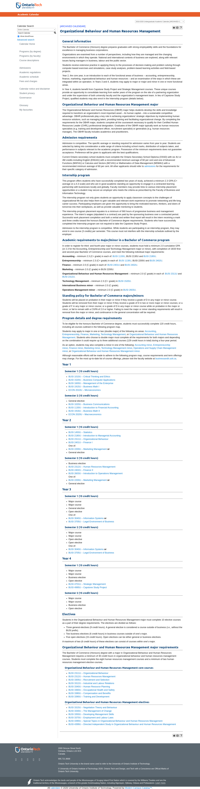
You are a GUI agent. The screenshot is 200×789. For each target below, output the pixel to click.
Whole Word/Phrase (26, 36)
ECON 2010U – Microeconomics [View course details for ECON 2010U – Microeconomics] (84, 390)
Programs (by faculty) (30, 56)
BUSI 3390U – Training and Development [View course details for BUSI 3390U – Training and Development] (88, 696)
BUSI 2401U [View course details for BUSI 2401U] (113, 265)
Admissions (25, 68)
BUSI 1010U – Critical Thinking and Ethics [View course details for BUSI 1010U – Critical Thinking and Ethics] (89, 376)
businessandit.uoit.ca (165, 358)
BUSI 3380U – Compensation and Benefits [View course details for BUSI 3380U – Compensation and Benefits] (89, 693)
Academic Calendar (28, 14)
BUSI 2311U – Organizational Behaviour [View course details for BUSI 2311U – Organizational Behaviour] (88, 439)
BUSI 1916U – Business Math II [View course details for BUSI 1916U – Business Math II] (84, 411)
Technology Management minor (116, 348)
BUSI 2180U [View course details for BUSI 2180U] (150, 256)
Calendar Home (27, 44)
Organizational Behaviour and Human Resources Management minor (106, 351)
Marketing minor (92, 348)
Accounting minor (143, 345)
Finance (85, 334)
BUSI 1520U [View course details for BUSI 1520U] (124, 281)
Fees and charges (28, 81)
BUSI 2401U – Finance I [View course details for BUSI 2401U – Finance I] (80, 442)
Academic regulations (30, 72)
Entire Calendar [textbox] (23, 30)
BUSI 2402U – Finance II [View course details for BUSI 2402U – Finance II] (80, 470)
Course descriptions (29, 60)
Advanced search (25, 40)
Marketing (95, 334)
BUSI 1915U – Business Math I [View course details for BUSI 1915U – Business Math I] (83, 386)
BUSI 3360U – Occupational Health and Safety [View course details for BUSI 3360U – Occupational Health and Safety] (91, 690)
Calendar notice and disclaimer (34, 89)
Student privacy (27, 93)
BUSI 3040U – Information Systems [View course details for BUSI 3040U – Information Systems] (86, 518)
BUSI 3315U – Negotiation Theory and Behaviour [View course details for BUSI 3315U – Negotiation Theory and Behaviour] (92, 707)
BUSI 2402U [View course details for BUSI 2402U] (156, 260)
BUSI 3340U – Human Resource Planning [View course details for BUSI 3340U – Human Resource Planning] (89, 686)
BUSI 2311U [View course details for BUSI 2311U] (171, 273)
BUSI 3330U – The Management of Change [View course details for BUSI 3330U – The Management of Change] (90, 711)
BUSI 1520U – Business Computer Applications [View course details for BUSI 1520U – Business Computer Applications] (91, 380)
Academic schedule (29, 77)
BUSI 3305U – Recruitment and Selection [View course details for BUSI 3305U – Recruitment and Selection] (88, 680)
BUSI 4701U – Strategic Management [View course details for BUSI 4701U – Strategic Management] (87, 584)
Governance (25, 97)
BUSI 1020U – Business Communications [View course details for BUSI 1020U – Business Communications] (89, 404)
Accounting (150, 331)
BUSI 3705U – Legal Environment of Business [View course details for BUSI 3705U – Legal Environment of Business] (91, 521)
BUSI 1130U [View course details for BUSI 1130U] (119, 256)
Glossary (23, 105)
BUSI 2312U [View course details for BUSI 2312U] (68, 277)
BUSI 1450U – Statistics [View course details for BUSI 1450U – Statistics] (80, 432)
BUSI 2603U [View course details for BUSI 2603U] (129, 290)
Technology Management (113, 334)
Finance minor (76, 348)
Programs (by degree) (30, 51)
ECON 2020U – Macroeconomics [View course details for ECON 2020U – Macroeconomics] (84, 414)
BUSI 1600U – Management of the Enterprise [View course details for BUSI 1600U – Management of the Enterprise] (90, 383)
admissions (150, 166)
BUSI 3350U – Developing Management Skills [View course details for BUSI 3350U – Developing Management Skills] (91, 714)
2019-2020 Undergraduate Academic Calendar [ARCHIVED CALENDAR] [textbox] (160, 21)
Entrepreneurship (70, 334)
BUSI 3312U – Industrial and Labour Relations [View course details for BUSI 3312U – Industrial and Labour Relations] (91, 683)
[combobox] (160, 21)
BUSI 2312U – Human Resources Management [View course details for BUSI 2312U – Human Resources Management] (91, 467)
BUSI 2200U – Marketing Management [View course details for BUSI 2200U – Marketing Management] (87, 449)
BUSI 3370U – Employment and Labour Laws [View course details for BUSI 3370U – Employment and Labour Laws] (90, 717)
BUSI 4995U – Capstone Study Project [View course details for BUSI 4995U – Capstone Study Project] (87, 587)
